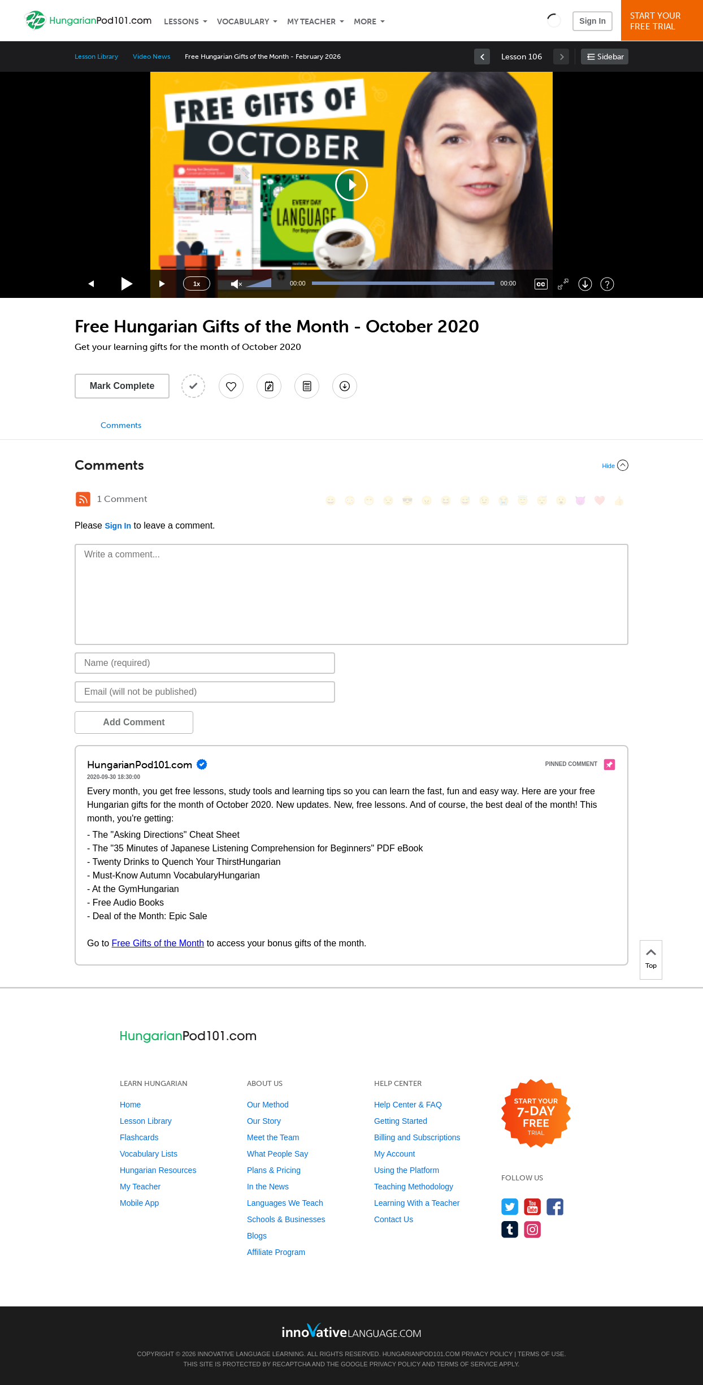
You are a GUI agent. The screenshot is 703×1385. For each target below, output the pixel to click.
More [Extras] (365, 22)
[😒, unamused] (388, 501)
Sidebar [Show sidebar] (610, 57)
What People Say (277, 1153)
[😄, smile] (330, 501)
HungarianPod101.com (421, 1354)
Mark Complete (122, 386)
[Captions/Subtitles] (541, 284)
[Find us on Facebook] (555, 1206)
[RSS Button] (83, 499)
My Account (394, 1153)
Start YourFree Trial (663, 21)
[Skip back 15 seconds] (91, 284)
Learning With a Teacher (417, 1202)
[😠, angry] (426, 501)
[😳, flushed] (349, 501)
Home (130, 1104)
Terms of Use (541, 1354)
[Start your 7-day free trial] (536, 1114)
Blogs (257, 1235)
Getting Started (400, 1121)
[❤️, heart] (599, 501)
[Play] (127, 284)
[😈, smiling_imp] (580, 501)
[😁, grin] (369, 501)
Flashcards (139, 1137)
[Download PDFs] (306, 386)
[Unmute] (236, 284)
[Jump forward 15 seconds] (162, 284)
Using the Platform (406, 1170)
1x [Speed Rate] (196, 283)
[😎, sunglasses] (407, 501)
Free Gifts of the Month (158, 943)
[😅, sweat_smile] (465, 501)
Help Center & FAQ (408, 1104)
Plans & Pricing (274, 1170)
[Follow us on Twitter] (510, 1206)
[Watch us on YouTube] (532, 1206)
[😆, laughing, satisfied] (445, 501)
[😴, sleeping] (542, 501)
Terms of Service (467, 1364)
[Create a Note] (269, 386)
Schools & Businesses (286, 1219)
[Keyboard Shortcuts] (607, 284)
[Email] (205, 692)
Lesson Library (96, 56)
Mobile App (139, 1202)
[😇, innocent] (522, 501)
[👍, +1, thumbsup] (618, 501)
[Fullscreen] (563, 284)
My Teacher (311, 22)
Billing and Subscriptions (417, 1137)
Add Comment (133, 722)
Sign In (592, 20)
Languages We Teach (285, 1202)
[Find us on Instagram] (532, 1229)
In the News (268, 1186)
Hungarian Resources (158, 1170)
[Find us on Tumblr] (510, 1229)
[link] (482, 56)
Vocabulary (243, 22)
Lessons (181, 22)
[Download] (585, 284)
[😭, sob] (503, 501)
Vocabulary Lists (148, 1153)
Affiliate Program (276, 1252)
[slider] (260, 284)
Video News (151, 56)
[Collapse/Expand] (351, 465)
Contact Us (393, 1219)
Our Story (264, 1121)
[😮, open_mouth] (561, 501)
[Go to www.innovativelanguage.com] (351, 1330)
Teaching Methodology (413, 1186)
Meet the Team (273, 1137)
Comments (121, 425)
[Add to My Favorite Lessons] (231, 386)
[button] (554, 20)
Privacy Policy (487, 1354)
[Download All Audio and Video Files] (344, 386)
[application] (351, 185)
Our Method (268, 1104)
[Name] (205, 663)
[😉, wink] (484, 501)
